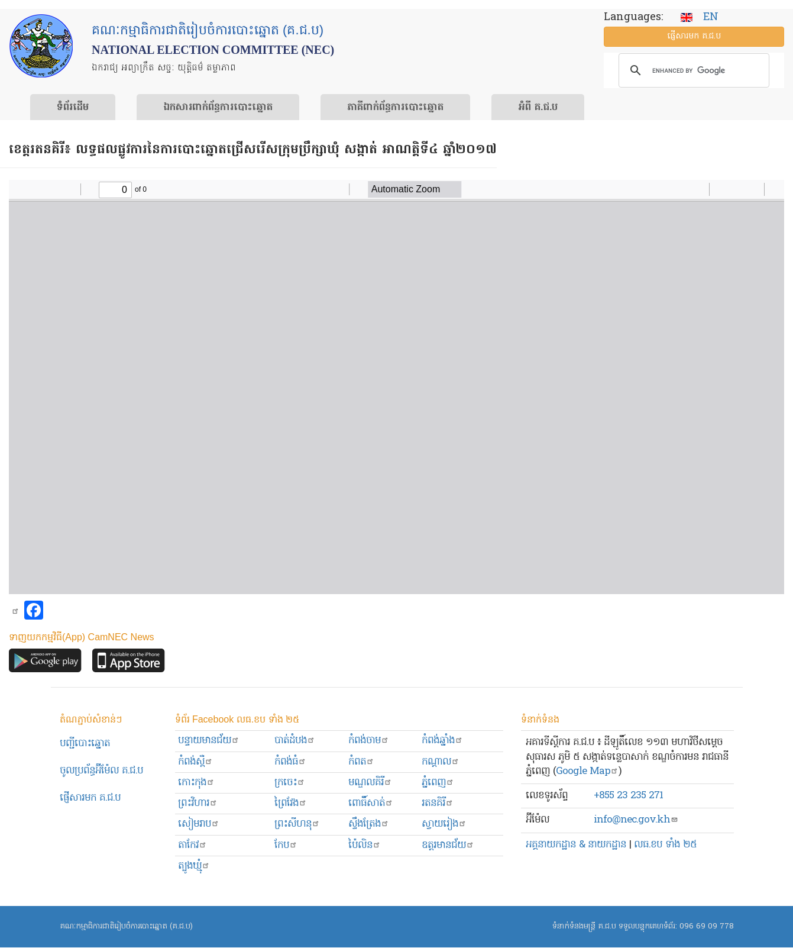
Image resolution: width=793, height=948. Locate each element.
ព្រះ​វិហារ (198, 803)
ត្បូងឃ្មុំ (194, 866)
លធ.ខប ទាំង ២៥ (665, 844)
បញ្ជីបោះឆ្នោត (85, 743)
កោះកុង (196, 782)
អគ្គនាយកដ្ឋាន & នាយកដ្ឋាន (576, 844)
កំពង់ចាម (368, 740)
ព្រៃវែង (290, 803)
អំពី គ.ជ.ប (538, 107)
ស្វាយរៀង (444, 824)
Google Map (587, 771)
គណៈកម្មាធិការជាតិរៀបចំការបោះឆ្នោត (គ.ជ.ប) (126, 926)
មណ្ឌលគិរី (370, 782)
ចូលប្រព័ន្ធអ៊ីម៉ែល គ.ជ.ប (101, 770)
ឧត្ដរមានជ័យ (448, 845)
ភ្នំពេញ (438, 782)
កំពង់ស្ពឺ (195, 761)
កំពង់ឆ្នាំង (442, 740)
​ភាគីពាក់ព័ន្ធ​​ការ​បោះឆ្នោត (395, 107)
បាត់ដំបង (294, 740)
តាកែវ (192, 845)
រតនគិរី (438, 803)
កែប (285, 845)
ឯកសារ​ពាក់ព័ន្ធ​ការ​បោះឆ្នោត (218, 107)
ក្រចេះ (289, 782)
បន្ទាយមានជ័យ (208, 740)
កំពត (361, 761)
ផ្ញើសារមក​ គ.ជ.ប (90, 798)
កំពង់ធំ (290, 761)
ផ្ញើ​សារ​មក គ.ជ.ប (694, 36)
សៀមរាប (198, 824)
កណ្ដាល (440, 761)
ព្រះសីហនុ (297, 824)
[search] (692, 70)
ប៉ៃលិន (364, 845)
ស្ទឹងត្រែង (368, 824)
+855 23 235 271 (628, 795)
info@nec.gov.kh (636, 819)
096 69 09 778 (706, 926)
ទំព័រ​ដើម (73, 107)
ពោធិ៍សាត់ (370, 803)
